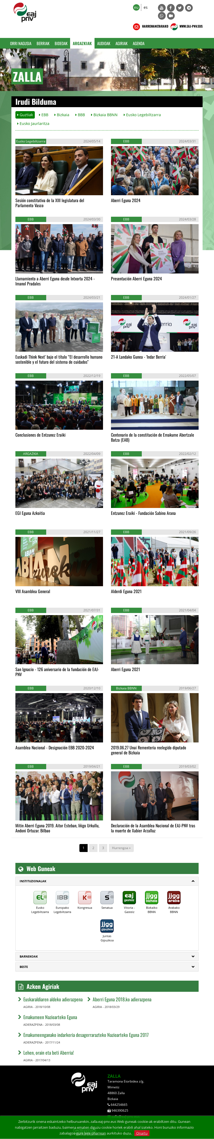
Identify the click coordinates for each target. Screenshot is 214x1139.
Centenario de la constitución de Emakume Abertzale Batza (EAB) (152, 437)
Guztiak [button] (25, 114)
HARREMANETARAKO (150, 27)
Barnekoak (29, 956)
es (146, 7)
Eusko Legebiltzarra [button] (142, 114)
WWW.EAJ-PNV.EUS (186, 27)
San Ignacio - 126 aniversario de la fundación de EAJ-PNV (57, 671)
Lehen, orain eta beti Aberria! (48, 1052)
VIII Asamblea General (32, 591)
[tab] (107, 881)
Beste (24, 967)
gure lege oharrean (91, 1133)
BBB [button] (80, 114)
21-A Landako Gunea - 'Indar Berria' (138, 357)
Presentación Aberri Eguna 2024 (136, 278)
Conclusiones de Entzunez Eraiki (40, 435)
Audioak (103, 43)
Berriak (43, 43)
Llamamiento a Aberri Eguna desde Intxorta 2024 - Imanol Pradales (55, 281)
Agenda (138, 43)
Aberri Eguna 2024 (125, 200)
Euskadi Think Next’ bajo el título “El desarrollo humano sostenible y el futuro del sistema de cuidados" (58, 359)
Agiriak (121, 43)
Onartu (142, 1133)
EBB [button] (43, 114)
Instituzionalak (33, 881)
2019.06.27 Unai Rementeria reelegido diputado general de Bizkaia (148, 750)
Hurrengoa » (121, 848)
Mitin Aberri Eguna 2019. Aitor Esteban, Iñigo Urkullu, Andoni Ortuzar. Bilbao (57, 828)
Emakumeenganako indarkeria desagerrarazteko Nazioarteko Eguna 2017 (86, 1034)
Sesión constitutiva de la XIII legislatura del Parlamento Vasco (49, 202)
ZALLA (114, 1076)
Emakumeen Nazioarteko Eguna (50, 1017)
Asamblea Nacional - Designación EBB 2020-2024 (54, 747)
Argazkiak (82, 43)
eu (136, 7)
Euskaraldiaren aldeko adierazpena (53, 999)
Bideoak (61, 43)
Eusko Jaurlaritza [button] (33, 123)
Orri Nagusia (20, 43)
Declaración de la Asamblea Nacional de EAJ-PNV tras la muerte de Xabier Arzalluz (153, 828)
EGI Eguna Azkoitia (30, 513)
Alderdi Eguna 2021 (126, 591)
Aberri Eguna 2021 (125, 669)
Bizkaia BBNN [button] (104, 114)
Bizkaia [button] (61, 114)
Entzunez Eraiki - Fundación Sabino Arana (143, 513)
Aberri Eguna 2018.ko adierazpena (122, 999)
